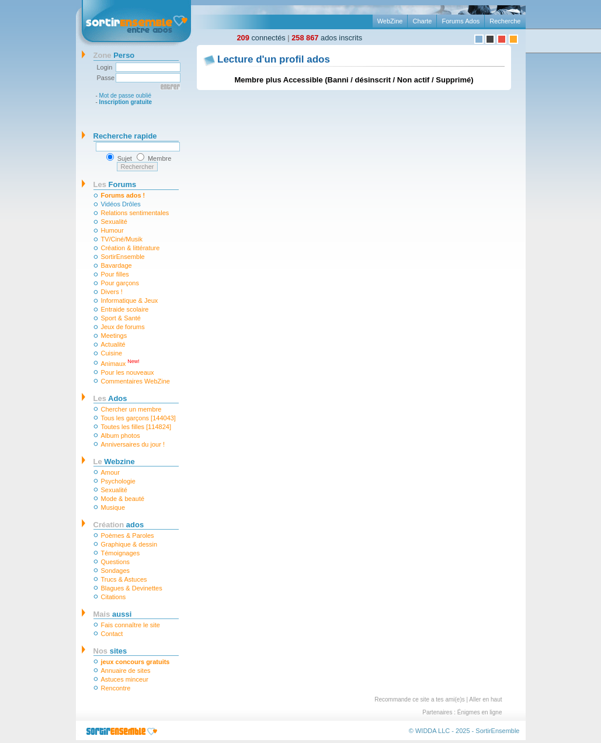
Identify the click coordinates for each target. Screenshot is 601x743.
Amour (110, 472)
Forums (115, 184)
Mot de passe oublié (125, 95)
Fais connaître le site (131, 624)
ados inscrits (326, 37)
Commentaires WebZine (135, 381)
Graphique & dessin (129, 544)
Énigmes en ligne (479, 712)
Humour (112, 230)
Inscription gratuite (125, 102)
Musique (113, 507)
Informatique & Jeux (129, 300)
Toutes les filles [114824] (136, 426)
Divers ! (112, 291)
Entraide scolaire (125, 309)
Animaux (120, 362)
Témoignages (120, 553)
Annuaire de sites (126, 670)
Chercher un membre (131, 409)
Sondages (115, 570)
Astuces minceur (124, 679)
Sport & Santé (121, 318)
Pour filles (115, 274)
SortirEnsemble (123, 256)
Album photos (120, 435)
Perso (114, 55)
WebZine (390, 21)
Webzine (114, 461)
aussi (112, 614)
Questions (115, 561)
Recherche (504, 21)
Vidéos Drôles (121, 204)
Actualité (113, 344)
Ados (110, 398)
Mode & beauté (123, 498)
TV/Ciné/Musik (122, 239)
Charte (422, 21)
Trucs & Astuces (124, 579)
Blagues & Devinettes (131, 588)
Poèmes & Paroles (127, 535)
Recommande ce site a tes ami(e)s (419, 699)
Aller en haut (485, 699)
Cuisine (112, 353)
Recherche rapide (125, 136)
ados (118, 524)
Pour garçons (120, 282)
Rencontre (116, 688)
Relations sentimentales (135, 212)
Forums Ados (461, 21)
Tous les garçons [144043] (138, 417)
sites (110, 651)
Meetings (114, 335)
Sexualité (114, 221)
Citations (113, 596)
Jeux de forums (123, 326)
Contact (112, 633)
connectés (261, 37)
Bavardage (116, 265)
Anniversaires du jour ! (133, 444)
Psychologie (118, 481)
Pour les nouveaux (127, 372)
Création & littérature (130, 247)
